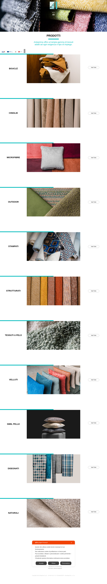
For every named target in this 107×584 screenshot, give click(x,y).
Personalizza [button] (66, 563)
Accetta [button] (41, 563)
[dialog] (53, 553)
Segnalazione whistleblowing (55, 566)
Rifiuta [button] (53, 563)
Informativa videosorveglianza (55, 568)
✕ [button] (71, 542)
